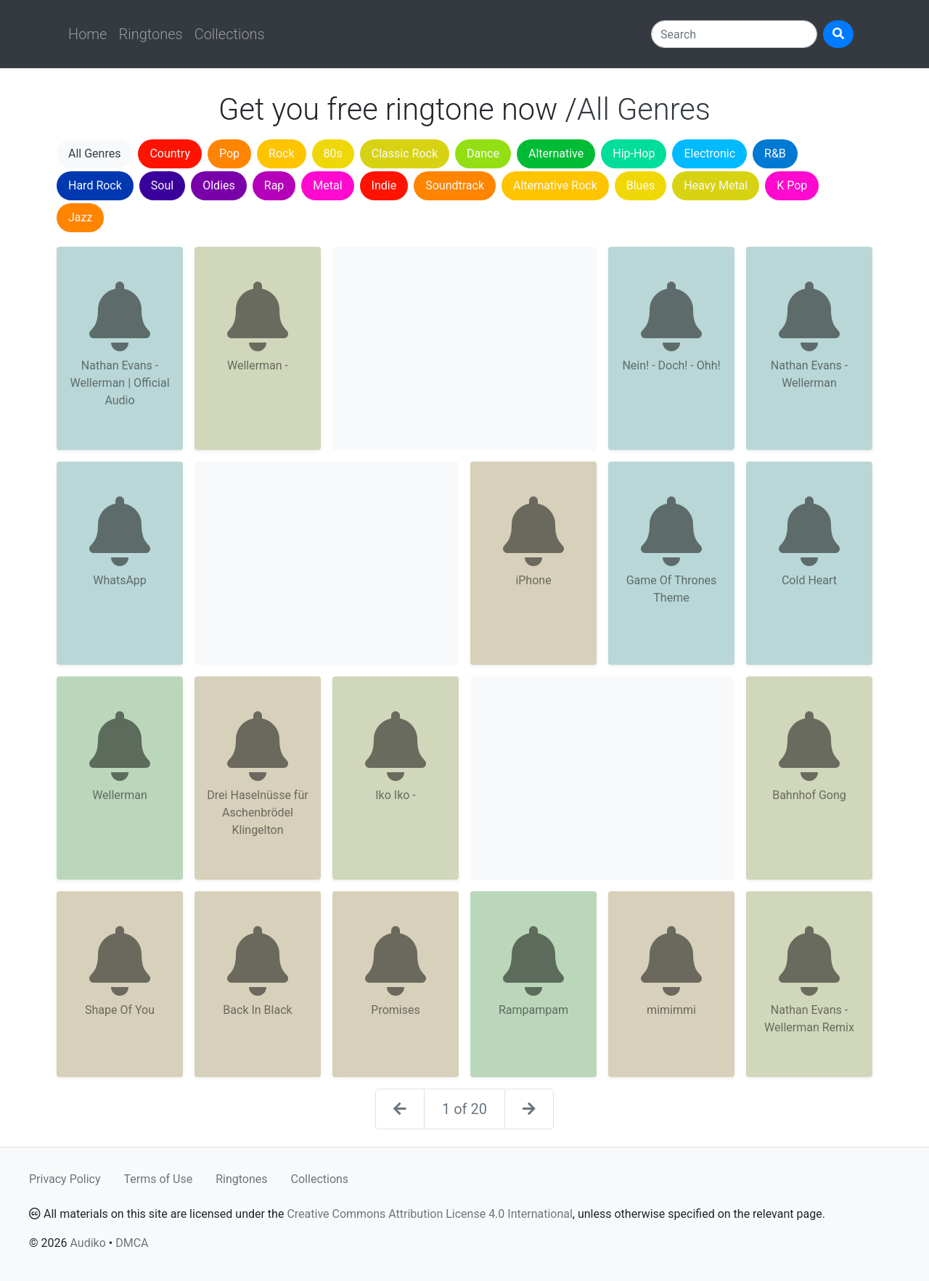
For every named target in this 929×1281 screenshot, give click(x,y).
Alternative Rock (555, 185)
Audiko (87, 1243)
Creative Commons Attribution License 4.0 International (429, 1214)
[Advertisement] (464, 348)
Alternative (556, 153)
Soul (162, 185)
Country (170, 153)
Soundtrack (454, 185)
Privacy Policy (65, 1179)
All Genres (94, 153)
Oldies (218, 185)
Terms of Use (158, 1179)
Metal (327, 185)
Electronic (709, 153)
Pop (229, 153)
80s (333, 153)
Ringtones (150, 34)
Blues (640, 185)
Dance (483, 153)
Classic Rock (405, 153)
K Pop (792, 185)
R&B (775, 153)
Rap (274, 185)
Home (87, 34)
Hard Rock (95, 185)
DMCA (131, 1243)
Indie (384, 185)
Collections (230, 34)
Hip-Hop (634, 153)
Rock (281, 153)
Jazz (80, 217)
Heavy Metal (716, 185)
